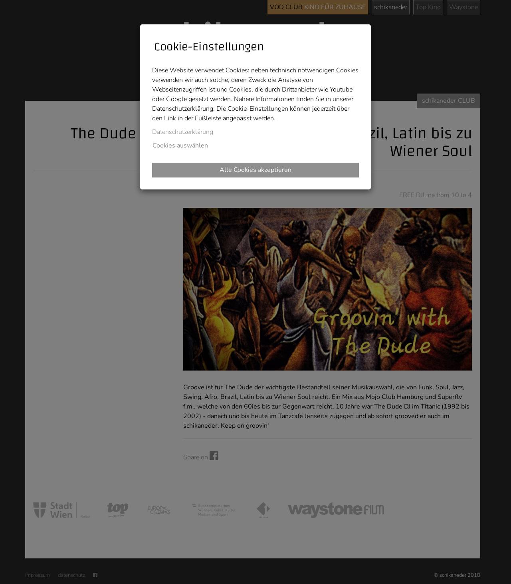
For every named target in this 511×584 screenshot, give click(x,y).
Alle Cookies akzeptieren (255, 169)
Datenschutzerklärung (182, 132)
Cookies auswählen (180, 145)
